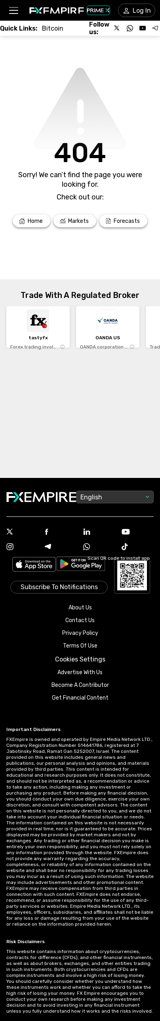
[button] (13, 10)
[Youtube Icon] (138, 532)
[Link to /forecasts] (123, 221)
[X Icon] (22, 532)
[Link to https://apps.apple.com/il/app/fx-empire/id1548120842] (34, 565)
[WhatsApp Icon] (99, 547)
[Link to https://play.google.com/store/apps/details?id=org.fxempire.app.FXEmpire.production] (81, 565)
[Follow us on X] (117, 28)
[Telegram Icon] (61, 547)
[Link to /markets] (75, 221)
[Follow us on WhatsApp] (130, 28)
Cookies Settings (80, 659)
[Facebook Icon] (61, 532)
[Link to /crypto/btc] (52, 28)
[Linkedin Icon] (99, 532)
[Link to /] (31, 221)
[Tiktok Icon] (138, 547)
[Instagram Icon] (22, 547)
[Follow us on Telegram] (155, 28)
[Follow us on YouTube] (142, 28)
